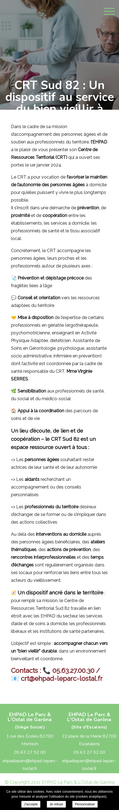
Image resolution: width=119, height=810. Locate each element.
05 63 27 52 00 (30, 752)
